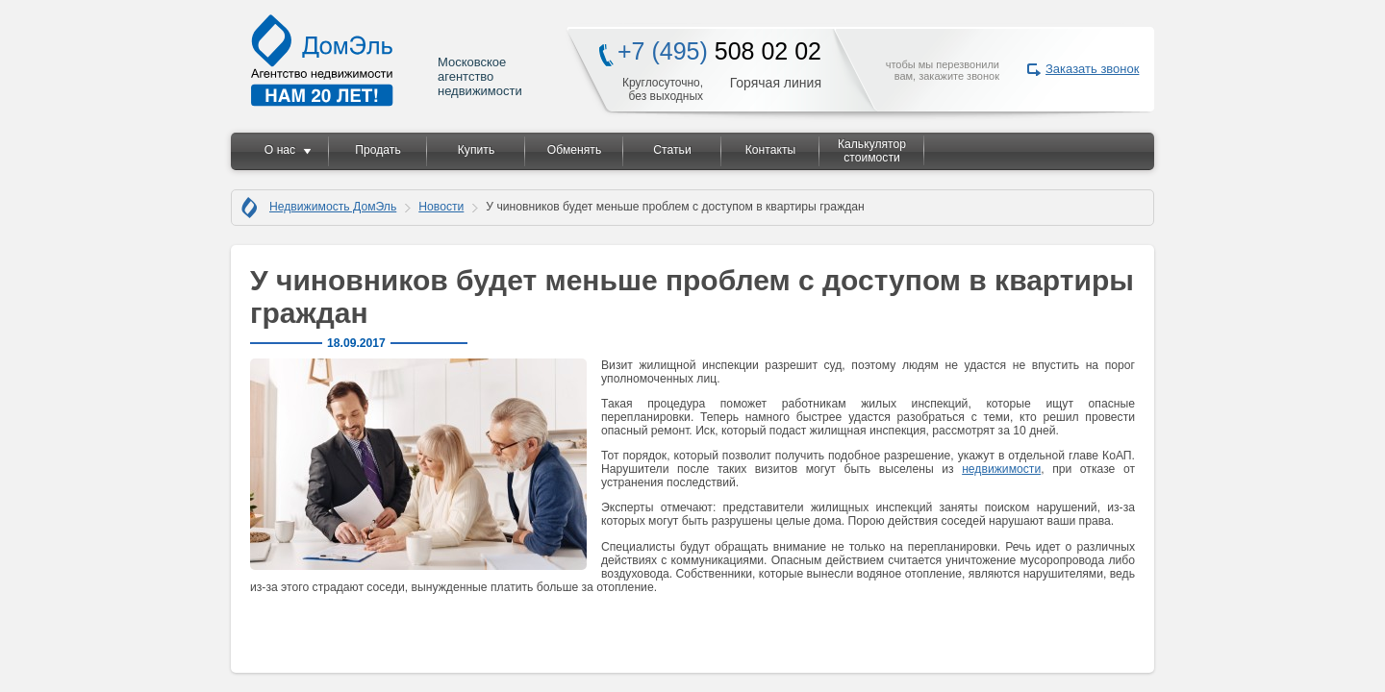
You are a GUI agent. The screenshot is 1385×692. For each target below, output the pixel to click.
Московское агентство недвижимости (387, 60)
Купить (476, 150)
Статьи (672, 150)
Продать (377, 150)
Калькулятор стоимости (872, 150)
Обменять (574, 150)
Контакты (770, 150)
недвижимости (1001, 469)
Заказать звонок (1092, 69)
